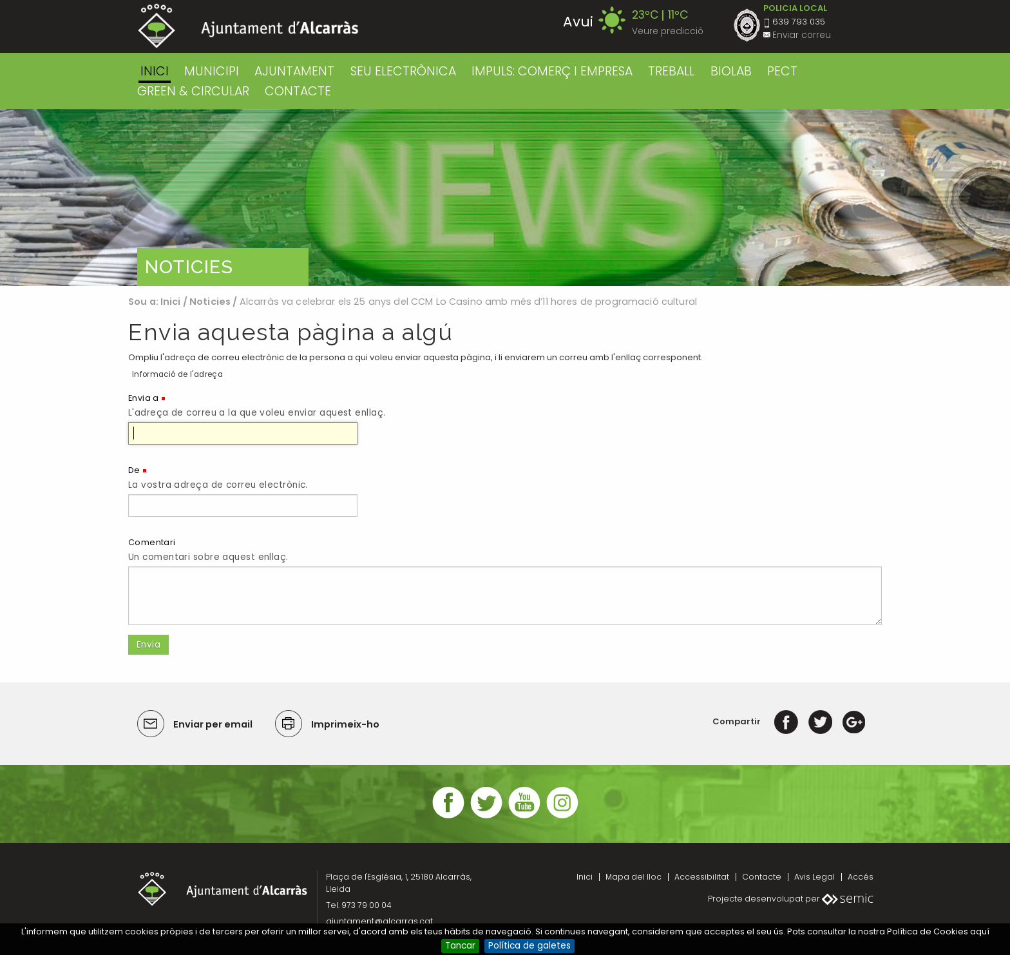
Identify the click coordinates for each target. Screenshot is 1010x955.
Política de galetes (529, 946)
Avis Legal (814, 876)
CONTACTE (298, 91)
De (134, 470)
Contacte (761, 876)
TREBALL (671, 71)
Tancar (460, 946)
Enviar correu (801, 35)
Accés (860, 876)
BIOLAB (731, 71)
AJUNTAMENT (294, 71)
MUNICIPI (211, 71)
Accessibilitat (701, 876)
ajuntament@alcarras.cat (379, 921)
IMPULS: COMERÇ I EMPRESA (552, 71)
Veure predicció (667, 31)
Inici (154, 71)
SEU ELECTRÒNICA (403, 71)
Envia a (143, 397)
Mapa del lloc (633, 876)
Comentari (152, 542)
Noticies (210, 301)
